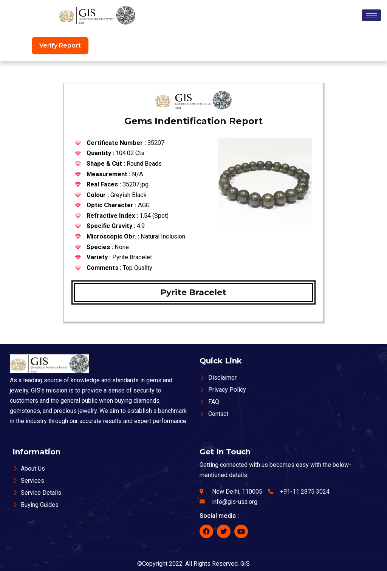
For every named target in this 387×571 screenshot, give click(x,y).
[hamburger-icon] (371, 15)
